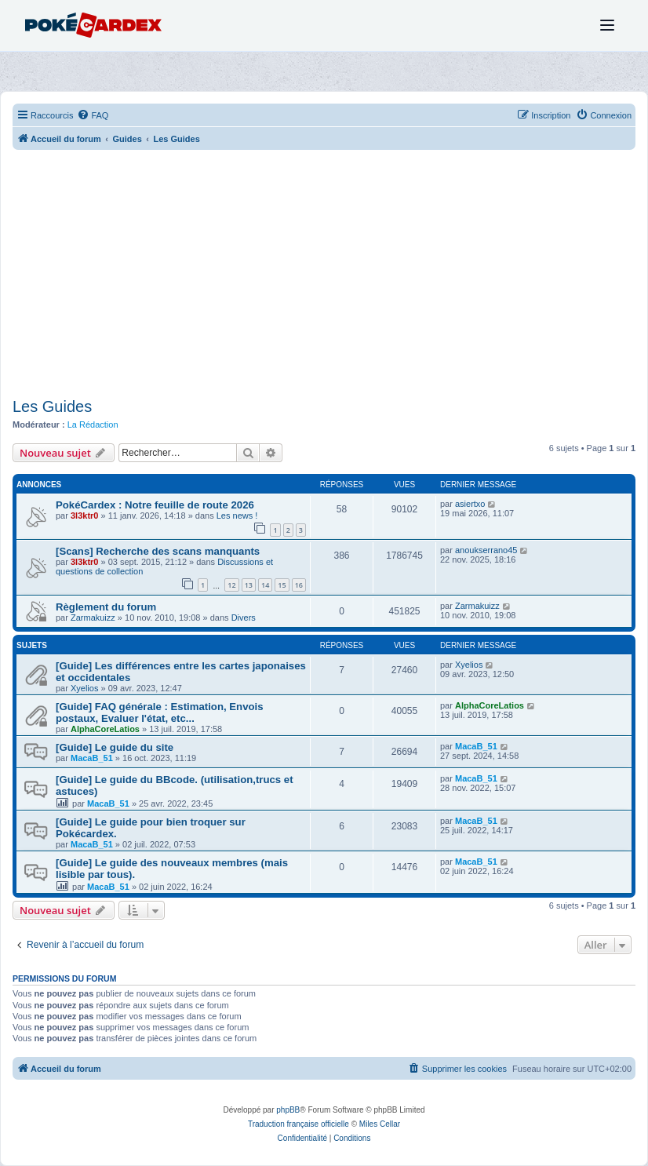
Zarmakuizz (93, 617)
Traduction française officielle (298, 1124)
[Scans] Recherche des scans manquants (158, 551)
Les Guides (52, 406)
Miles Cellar (379, 1124)
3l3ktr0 (84, 515)
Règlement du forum (106, 607)
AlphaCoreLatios (105, 729)
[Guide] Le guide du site (114, 747)
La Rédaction (92, 424)
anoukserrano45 (486, 550)
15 (282, 585)
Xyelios (84, 688)
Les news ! (237, 515)
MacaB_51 (92, 758)
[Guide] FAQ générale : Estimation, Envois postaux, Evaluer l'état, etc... (160, 712)
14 (265, 585)
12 (231, 585)
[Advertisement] (324, 275)
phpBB (288, 1110)
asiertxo (470, 503)
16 (299, 585)
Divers (243, 617)
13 (249, 585)
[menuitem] (92, 115)
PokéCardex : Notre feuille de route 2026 (155, 505)
